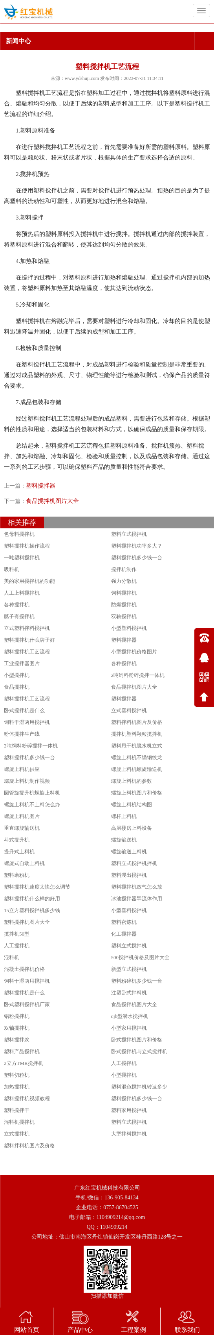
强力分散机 (124, 581)
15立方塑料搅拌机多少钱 (32, 910)
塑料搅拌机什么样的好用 (32, 898)
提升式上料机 (19, 851)
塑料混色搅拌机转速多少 (139, 1087)
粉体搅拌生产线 (22, 734)
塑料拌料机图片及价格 (136, 722)
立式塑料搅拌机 (129, 710)
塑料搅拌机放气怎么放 (136, 887)
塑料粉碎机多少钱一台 (136, 981)
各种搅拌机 (16, 605)
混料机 (11, 957)
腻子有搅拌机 (19, 616)
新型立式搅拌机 (129, 969)
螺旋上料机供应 (22, 769)
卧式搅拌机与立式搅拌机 (139, 1051)
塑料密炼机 (124, 922)
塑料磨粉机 (16, 875)
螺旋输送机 (124, 840)
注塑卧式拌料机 (129, 993)
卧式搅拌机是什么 (24, 710)
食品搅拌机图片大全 (52, 501)
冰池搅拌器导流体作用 (136, 898)
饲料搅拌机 (124, 593)
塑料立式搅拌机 (129, 534)
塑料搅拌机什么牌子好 (29, 640)
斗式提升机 (16, 840)
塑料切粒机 (16, 1075)
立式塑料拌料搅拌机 (27, 628)
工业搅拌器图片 (22, 663)
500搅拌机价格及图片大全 (140, 957)
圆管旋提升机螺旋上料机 (32, 793)
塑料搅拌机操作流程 (27, 546)
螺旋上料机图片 (22, 816)
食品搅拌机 (16, 687)
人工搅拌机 (16, 946)
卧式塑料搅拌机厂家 (27, 1004)
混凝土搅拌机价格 (24, 969)
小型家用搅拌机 (129, 1028)
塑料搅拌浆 (16, 1040)
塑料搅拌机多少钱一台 (136, 557)
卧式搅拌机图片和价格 (136, 1040)
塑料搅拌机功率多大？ (136, 546)
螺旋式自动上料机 (24, 863)
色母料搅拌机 (19, 534)
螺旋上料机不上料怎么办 (32, 804)
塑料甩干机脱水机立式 (136, 746)
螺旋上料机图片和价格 (136, 793)
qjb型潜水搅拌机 (129, 1016)
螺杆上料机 (124, 816)
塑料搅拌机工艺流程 (27, 652)
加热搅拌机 (16, 1087)
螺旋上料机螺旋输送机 (136, 769)
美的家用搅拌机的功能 (29, 581)
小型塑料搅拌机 (129, 628)
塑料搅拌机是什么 (24, 993)
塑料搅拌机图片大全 (27, 922)
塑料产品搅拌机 (22, 1051)
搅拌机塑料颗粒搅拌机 (136, 734)
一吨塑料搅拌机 (22, 557)
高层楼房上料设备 (131, 828)
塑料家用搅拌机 (129, 1110)
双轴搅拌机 (124, 616)
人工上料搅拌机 (22, 593)
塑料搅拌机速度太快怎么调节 (37, 887)
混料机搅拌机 (19, 1122)
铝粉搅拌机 (16, 1016)
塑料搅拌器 (40, 485)
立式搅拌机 (16, 1134)
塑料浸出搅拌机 (129, 875)
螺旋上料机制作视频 (27, 781)
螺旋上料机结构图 (131, 804)
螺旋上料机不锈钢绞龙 (136, 757)
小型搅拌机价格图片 (134, 652)
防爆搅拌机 (124, 605)
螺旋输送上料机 (129, 851)
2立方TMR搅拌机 (23, 1063)
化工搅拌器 (124, 934)
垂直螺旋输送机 (22, 828)
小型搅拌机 (16, 675)
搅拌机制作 (124, 569)
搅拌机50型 (16, 934)
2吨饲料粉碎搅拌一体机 (138, 675)
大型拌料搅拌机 (129, 1134)
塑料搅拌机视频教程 (27, 1098)
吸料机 (11, 569)
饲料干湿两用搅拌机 (27, 722)
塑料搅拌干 (16, 1110)
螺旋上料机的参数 (131, 781)
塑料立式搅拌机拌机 (134, 863)
